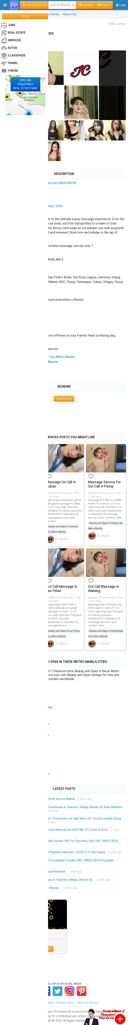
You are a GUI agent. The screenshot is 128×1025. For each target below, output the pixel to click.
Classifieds (13, 55)
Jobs (8, 25)
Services (11, 40)
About (50, 1002)
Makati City (70, 14)
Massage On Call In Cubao (61, 484)
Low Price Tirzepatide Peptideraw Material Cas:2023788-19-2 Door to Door (59, 829)
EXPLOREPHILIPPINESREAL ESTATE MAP (25, 84)
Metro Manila (50, 14)
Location (86, 5)
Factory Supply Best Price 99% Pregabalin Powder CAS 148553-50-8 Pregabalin (62, 860)
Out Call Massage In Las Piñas (61, 589)
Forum (9, 71)
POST (25, 16)
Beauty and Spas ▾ (34, 4)
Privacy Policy (65, 1002)
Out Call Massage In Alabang (103, 589)
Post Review (64, 398)
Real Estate (13, 33)
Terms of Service (87, 1002)
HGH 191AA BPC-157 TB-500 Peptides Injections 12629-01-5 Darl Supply (58, 852)
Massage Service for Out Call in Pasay (104, 484)
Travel (9, 63)
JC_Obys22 (61, 539)
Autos (9, 48)
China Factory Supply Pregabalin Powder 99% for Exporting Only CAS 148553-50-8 (64, 841)
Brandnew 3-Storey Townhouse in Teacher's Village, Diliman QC (52, 880)
